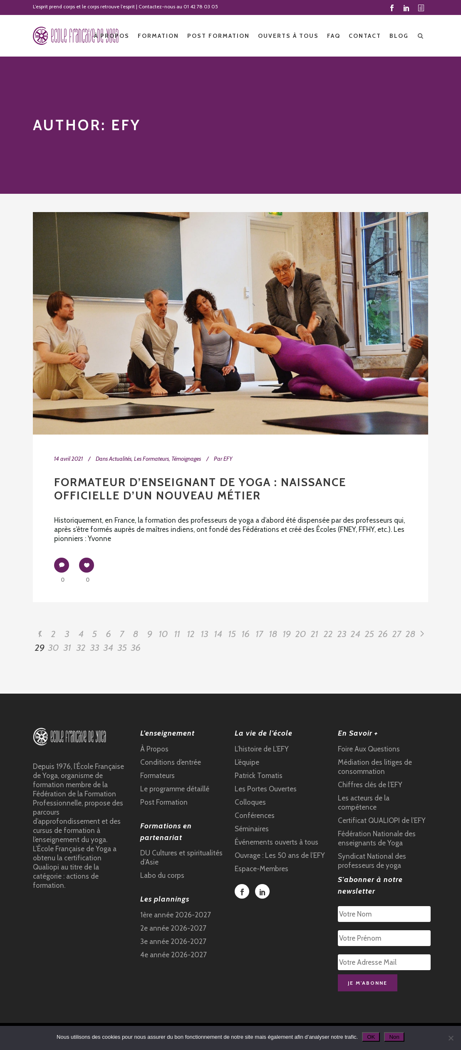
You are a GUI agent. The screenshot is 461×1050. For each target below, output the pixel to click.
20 (300, 634)
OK (371, 1037)
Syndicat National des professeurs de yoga (372, 861)
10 (163, 634)
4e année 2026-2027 (173, 955)
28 (411, 634)
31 (67, 647)
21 (314, 634)
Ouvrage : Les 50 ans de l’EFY (280, 855)
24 (355, 634)
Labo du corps (162, 875)
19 (287, 634)
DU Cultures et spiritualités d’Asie (181, 857)
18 (273, 634)
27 (397, 634)
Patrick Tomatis (259, 775)
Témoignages (186, 458)
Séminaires (252, 829)
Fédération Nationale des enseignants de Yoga (377, 838)
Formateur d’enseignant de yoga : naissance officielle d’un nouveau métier (200, 488)
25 (369, 634)
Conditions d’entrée (170, 762)
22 (328, 634)
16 (246, 634)
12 (191, 634)
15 (232, 634)
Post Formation (164, 802)
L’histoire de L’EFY (262, 749)
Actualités (120, 458)
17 (259, 634)
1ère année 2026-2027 (175, 915)
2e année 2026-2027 (173, 928)
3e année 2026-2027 (173, 941)
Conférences (255, 815)
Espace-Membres (261, 869)
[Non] (450, 1038)
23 (342, 634)
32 (81, 647)
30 (53, 647)
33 (94, 647)
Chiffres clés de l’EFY (370, 785)
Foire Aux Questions (369, 749)
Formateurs (157, 775)
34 (108, 647)
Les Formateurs (151, 458)
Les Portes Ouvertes (266, 789)
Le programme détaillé (174, 789)
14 (218, 634)
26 (383, 634)
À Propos (154, 749)
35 (122, 647)
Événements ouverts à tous (276, 842)
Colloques (250, 802)
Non (394, 1037)
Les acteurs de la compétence (363, 802)
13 (204, 634)
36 (136, 647)
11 (177, 634)
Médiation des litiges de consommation (375, 767)
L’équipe (247, 762)
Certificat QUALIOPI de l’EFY (382, 820)
